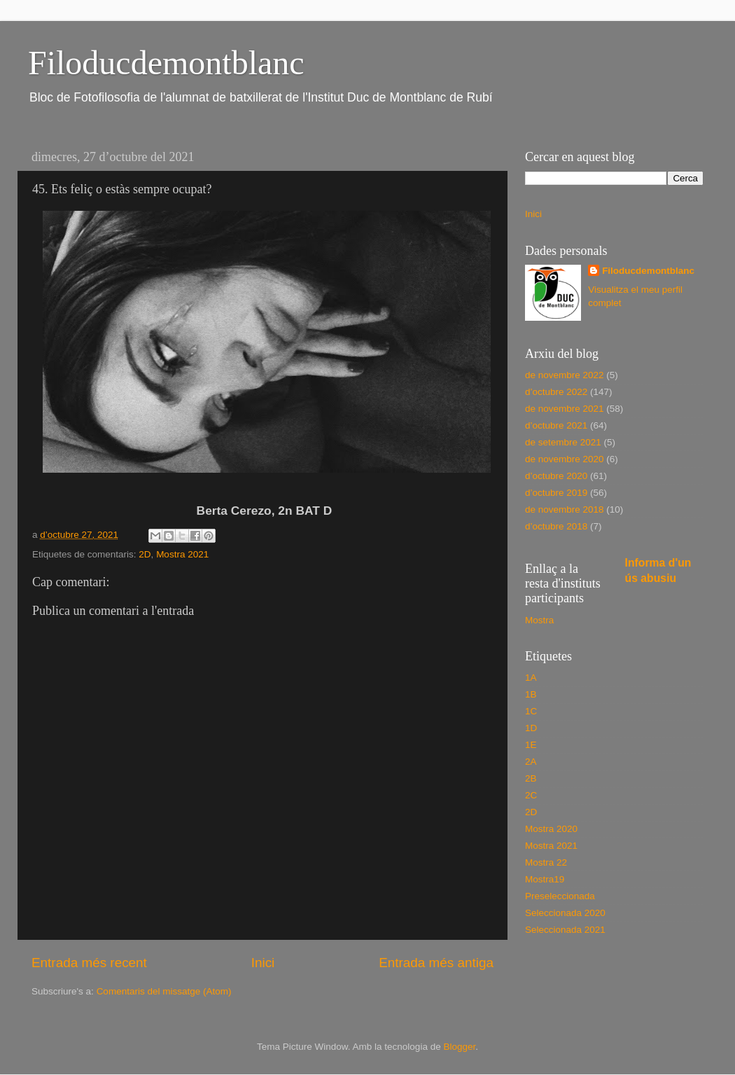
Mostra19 (544, 879)
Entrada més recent (89, 962)
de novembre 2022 (564, 375)
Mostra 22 (546, 862)
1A (531, 677)
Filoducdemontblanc (166, 62)
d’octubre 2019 (556, 492)
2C (531, 795)
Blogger (459, 1046)
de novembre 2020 (564, 459)
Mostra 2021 (182, 554)
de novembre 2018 (564, 509)
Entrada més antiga (436, 962)
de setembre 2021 (563, 442)
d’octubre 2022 (556, 392)
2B (531, 778)
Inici (263, 962)
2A (531, 761)
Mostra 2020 (551, 829)
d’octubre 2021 (556, 425)
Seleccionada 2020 (565, 913)
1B (531, 694)
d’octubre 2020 (556, 476)
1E (531, 745)
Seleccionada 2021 (565, 929)
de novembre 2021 (564, 408)
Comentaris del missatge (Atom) (164, 991)
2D (144, 554)
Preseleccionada (560, 896)
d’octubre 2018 (556, 526)
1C (531, 711)
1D (531, 728)
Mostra (539, 620)
